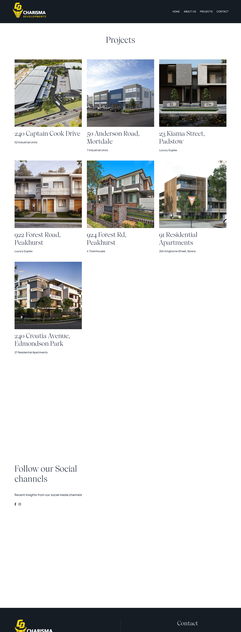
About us (190, 11)
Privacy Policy (21, 569)
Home (176, 11)
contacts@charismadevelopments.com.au (200, 559)
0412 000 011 (186, 553)
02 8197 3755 (185, 541)
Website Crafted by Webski (83, 587)
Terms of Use (21, 575)
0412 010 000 (186, 547)
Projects (206, 11)
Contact (222, 11)
